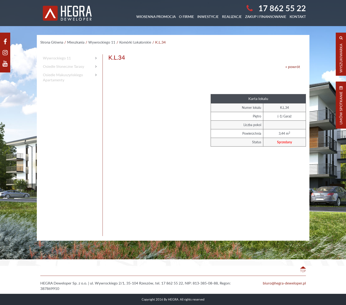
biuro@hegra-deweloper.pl (284, 283)
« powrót (292, 66)
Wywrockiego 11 (57, 58)
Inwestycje (208, 16)
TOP (303, 271)
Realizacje (232, 16)
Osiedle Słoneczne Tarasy (63, 66)
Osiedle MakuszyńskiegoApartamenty (63, 77)
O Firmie (186, 16)
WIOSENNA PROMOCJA (156, 16)
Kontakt (298, 16)
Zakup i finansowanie (265, 16)
